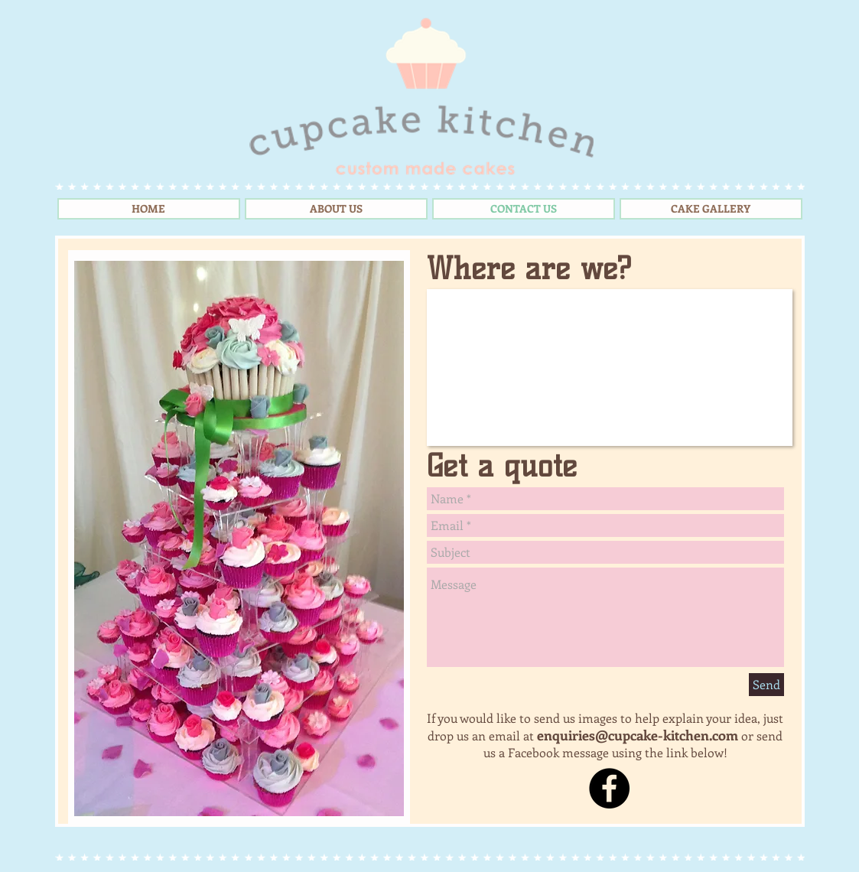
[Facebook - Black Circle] (609, 788)
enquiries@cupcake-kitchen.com (637, 735)
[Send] (766, 684)
